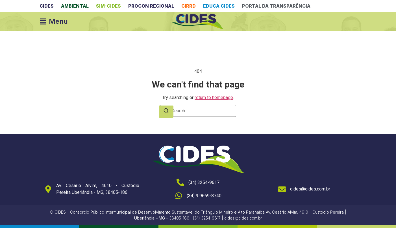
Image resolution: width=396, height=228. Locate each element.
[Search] (166, 112)
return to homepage (214, 97)
